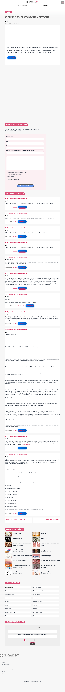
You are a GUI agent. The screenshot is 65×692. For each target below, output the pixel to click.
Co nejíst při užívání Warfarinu (21, 550)
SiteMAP (4, 671)
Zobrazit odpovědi (16, 305)
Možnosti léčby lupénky (19, 560)
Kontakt (35, 616)
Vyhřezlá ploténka (46, 572)
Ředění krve (16, 572)
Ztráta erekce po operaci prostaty (22, 555)
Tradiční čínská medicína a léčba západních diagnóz (22, 544)
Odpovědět (12, 57)
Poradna (7, 590)
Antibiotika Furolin (46, 555)
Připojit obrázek (10, 176)
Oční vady (35, 605)
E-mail (7, 145)
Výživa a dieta (36, 594)
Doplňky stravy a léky (10, 612)
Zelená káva (44, 538)
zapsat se (28, 640)
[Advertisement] (32, 34)
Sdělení (8, 154)
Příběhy (35, 608)
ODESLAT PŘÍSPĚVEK (25, 185)
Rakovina (35, 598)
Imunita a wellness (9, 616)
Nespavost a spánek (38, 590)
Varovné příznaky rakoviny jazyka (50, 560)
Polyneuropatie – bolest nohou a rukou (50, 544)
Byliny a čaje (8, 608)
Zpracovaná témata (38, 612)
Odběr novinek (5, 664)
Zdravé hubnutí (37, 587)
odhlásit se (38, 640)
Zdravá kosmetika (9, 594)
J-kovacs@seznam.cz (26, 444)
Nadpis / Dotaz (9, 136)
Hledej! (45, 5)
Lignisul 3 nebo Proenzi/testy (52, 519)
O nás (3, 662)
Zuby (6, 605)
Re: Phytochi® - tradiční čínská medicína (16, 198)
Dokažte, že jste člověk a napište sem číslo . (20, 150)
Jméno (7, 141)
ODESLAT (32, 643)
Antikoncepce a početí (38, 601)
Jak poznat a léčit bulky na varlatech (48, 566)
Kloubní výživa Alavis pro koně (21, 565)
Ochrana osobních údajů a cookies (10, 669)
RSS (3, 673)
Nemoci (7, 601)
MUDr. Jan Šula (45, 550)
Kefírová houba (17, 533)
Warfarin (43, 533)
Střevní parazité (17, 538)
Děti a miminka (9, 598)
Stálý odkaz (15, 207)
